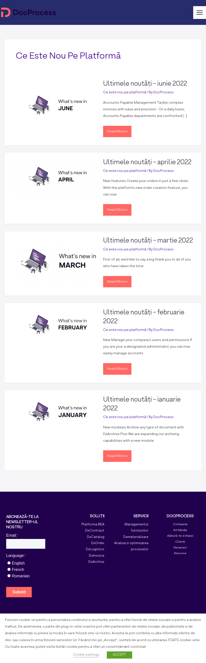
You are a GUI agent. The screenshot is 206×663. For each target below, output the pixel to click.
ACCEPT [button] (119, 655)
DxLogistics (95, 549)
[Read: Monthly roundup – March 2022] (58, 260)
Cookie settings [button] (86, 654)
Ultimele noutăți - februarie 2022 (143, 317)
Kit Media (180, 530)
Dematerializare (135, 537)
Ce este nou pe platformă (124, 92)
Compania (180, 524)
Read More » (117, 130)
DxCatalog (95, 537)
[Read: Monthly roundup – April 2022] (58, 176)
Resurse (180, 553)
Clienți (180, 542)
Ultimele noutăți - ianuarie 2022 (142, 404)
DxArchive (96, 562)
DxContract (94, 530)
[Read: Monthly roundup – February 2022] (58, 323)
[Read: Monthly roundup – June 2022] (58, 105)
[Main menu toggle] (199, 12)
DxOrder (97, 543)
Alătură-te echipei (180, 536)
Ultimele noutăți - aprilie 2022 (147, 162)
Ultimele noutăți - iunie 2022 (145, 84)
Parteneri (180, 548)
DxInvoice (96, 555)
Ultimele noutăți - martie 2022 (148, 240)
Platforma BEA (92, 524)
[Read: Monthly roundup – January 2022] (58, 410)
